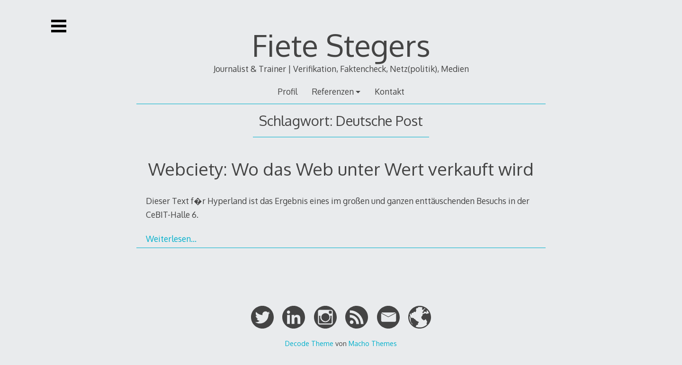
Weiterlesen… (171, 238)
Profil (287, 91)
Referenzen (333, 91)
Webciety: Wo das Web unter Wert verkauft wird (341, 169)
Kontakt (389, 91)
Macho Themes (373, 343)
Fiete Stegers (341, 45)
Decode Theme (309, 343)
